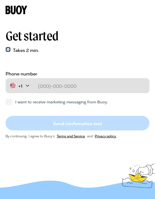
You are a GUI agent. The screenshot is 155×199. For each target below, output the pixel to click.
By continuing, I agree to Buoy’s (31, 135)
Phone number (21, 73)
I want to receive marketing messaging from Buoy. (57, 102)
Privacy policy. (105, 135)
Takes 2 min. (26, 49)
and (90, 135)
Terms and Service (71, 135)
